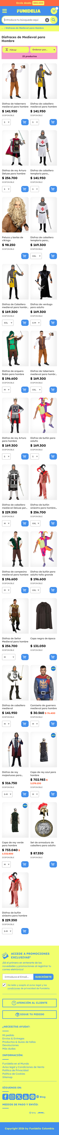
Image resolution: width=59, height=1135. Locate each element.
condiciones (14, 988)
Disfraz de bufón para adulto (42, 439)
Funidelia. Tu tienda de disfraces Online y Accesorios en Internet (29, 11)
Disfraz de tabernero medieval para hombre (15, 105)
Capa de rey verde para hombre (13, 844)
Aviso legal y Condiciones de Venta (23, 1067)
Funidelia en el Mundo (15, 1063)
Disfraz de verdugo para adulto (41, 306)
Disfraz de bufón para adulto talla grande (42, 573)
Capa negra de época (42, 638)
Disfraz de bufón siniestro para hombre (14, 914)
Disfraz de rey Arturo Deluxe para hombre (14, 172)
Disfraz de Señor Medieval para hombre (15, 640)
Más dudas (9, 1048)
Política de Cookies (13, 1073)
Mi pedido (8, 1035)
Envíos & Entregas (13, 1038)
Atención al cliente (29, 1003)
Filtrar (13, 50)
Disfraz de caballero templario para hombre (41, 172)
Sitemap (7, 1077)
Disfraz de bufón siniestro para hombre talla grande (43, 506)
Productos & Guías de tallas (19, 1041)
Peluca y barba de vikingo (12, 239)
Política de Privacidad (15, 1070)
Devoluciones (10, 1045)
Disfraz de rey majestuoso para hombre (11, 774)
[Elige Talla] (6, 122)
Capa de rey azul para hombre (43, 774)
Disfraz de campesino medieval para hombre (15, 573)
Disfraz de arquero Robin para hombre (13, 373)
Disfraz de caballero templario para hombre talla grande (42, 239)
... (2, 28)
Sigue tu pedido (29, 1014)
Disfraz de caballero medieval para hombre (43, 105)
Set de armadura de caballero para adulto (43, 844)
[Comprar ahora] (25, 122)
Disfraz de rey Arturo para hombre (14, 439)
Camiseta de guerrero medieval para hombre (43, 707)
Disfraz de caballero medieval (13, 707)
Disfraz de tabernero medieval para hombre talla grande (43, 373)
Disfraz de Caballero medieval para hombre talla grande (15, 306)
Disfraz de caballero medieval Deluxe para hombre (15, 506)
